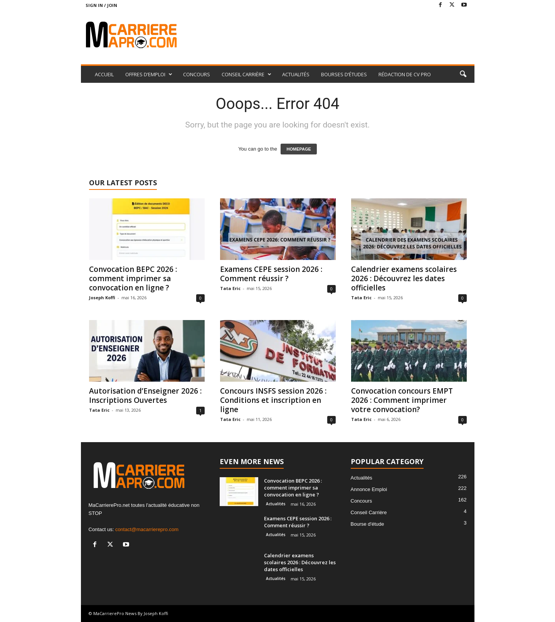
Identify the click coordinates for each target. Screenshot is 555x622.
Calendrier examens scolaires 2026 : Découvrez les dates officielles (404, 278)
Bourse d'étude (367, 524)
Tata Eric (230, 288)
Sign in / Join (101, 5)
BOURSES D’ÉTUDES (344, 74)
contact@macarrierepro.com (146, 529)
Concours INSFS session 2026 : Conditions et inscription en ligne (273, 400)
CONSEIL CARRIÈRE (246, 74)
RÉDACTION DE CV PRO (404, 74)
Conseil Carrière (369, 512)
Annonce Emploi (369, 489)
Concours (361, 501)
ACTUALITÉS (295, 74)
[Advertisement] (334, 35)
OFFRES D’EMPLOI (148, 74)
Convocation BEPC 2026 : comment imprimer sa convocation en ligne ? (133, 278)
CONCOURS (196, 74)
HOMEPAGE (298, 149)
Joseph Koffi (102, 297)
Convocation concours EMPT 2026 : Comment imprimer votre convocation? (402, 400)
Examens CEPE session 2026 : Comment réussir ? (271, 273)
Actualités (276, 503)
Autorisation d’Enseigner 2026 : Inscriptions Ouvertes (145, 395)
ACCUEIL (104, 74)
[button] (462, 74)
